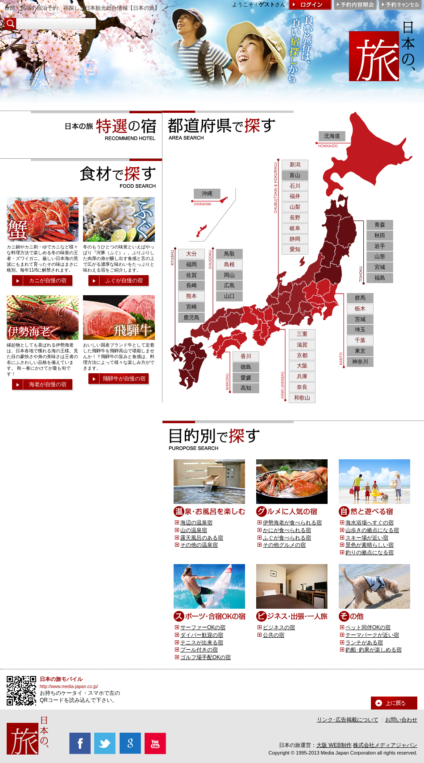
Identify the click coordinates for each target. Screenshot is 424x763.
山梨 (295, 207)
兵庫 (302, 376)
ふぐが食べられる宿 (287, 538)
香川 (246, 356)
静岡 (295, 239)
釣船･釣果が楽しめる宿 (373, 650)
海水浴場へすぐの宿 (369, 523)
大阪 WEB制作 (334, 745)
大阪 (302, 366)
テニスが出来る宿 (201, 642)
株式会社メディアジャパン (385, 745)
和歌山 (302, 398)
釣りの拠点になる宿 (369, 552)
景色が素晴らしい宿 (369, 545)
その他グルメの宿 (284, 545)
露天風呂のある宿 (201, 538)
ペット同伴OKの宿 (368, 627)
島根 (229, 264)
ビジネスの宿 (279, 627)
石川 (295, 186)
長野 (295, 217)
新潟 (295, 164)
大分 (191, 254)
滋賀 (302, 345)
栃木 (360, 308)
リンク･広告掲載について (347, 720)
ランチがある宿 (364, 642)
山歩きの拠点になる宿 (372, 530)
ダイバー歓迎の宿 (201, 635)
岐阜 (295, 228)
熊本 (191, 296)
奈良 (302, 387)
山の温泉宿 (193, 530)
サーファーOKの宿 (202, 627)
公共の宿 (273, 635)
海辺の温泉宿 (196, 523)
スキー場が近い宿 (366, 538)
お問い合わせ (401, 720)
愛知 (295, 249)
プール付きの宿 (199, 650)
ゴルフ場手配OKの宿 (205, 657)
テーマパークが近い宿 (372, 635)
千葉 (360, 340)
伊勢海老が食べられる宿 (292, 523)
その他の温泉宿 (199, 545)
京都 (302, 355)
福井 (295, 196)
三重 (302, 334)
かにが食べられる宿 (287, 530)
